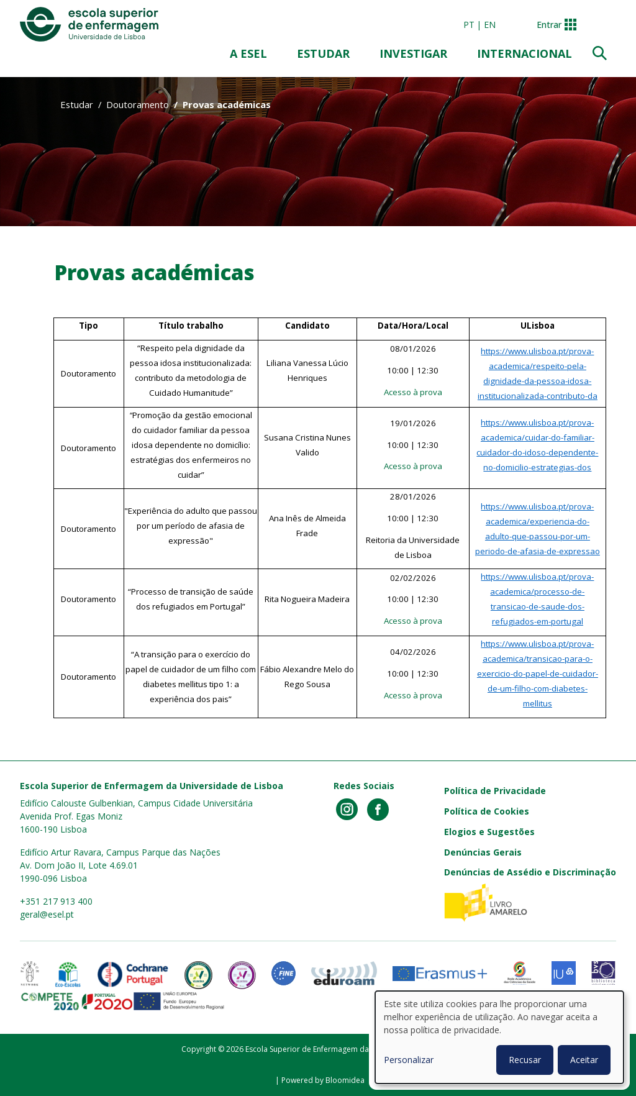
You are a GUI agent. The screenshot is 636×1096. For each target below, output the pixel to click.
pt (469, 24)
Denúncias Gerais (483, 852)
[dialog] (499, 1037)
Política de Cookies (486, 811)
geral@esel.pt (47, 914)
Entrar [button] (549, 24)
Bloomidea (345, 1080)
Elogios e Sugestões (489, 832)
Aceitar (584, 1060)
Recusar (525, 1060)
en (490, 24)
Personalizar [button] (409, 1060)
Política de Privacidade (495, 791)
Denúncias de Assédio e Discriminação (530, 872)
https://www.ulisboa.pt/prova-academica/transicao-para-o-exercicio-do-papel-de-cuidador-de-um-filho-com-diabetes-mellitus (537, 673)
